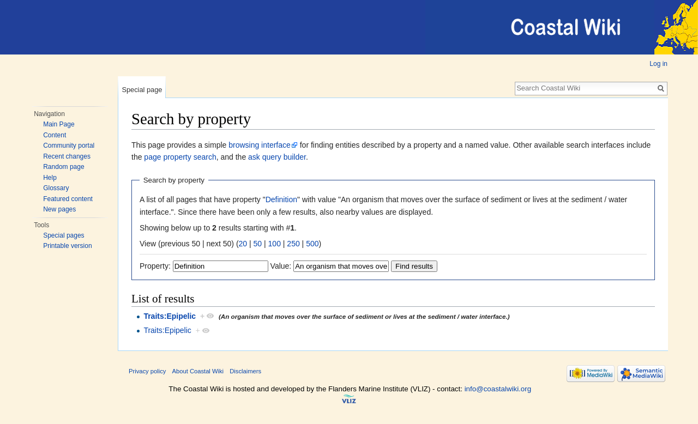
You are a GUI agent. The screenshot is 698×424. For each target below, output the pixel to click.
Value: (281, 266)
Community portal (68, 145)
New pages (59, 209)
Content (54, 135)
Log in (658, 64)
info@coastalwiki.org (498, 389)
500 (312, 243)
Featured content (68, 199)
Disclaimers (245, 371)
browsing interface (259, 145)
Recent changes (67, 156)
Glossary (56, 188)
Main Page (58, 124)
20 (243, 243)
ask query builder (277, 157)
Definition (281, 199)
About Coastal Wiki (198, 371)
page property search (180, 157)
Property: (155, 266)
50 (258, 243)
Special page (142, 90)
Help (50, 177)
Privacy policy (147, 371)
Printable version (67, 246)
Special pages (63, 235)
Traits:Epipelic (169, 316)
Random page (63, 167)
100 (274, 243)
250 (293, 243)
